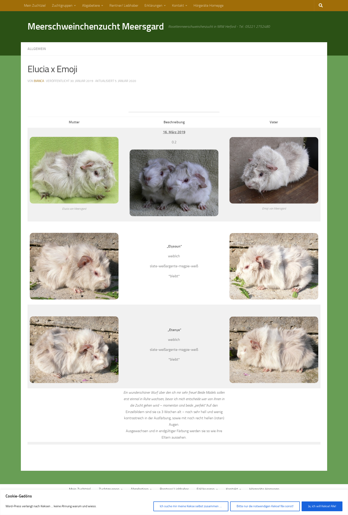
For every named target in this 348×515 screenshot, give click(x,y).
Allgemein (37, 49)
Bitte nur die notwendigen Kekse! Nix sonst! (265, 506)
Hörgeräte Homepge (208, 5)
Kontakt (178, 5)
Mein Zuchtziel (35, 5)
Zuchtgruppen (62, 5)
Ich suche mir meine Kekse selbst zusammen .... (191, 506)
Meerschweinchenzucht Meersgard (96, 26)
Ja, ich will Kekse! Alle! (322, 506)
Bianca (39, 81)
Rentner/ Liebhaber (123, 5)
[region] (174, 502)
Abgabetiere (91, 5)
